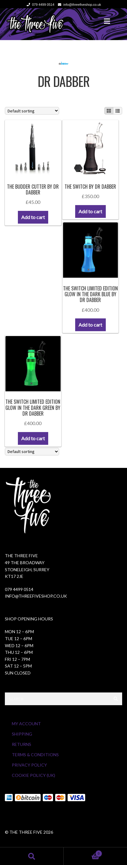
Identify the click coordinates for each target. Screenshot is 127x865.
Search (32, 856)
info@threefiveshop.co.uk (78, 4)
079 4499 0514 (39, 4)
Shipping (22, 733)
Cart (83, 852)
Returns (21, 744)
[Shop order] (32, 111)
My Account (26, 723)
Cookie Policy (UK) (33, 775)
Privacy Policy (29, 764)
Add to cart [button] (33, 217)
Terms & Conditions (35, 754)
